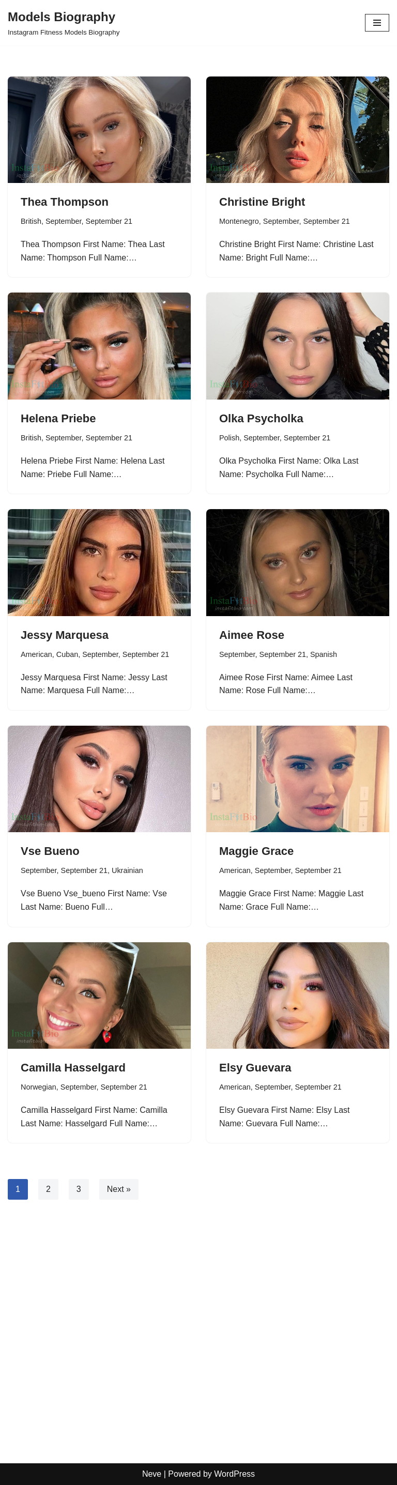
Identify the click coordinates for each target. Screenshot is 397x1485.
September (63, 221)
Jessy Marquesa (65, 635)
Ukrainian (127, 870)
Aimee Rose (251, 635)
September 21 (109, 221)
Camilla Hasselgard (73, 1067)
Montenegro (239, 221)
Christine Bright (262, 201)
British (31, 221)
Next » (119, 1189)
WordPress (234, 1473)
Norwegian (38, 1087)
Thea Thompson (65, 201)
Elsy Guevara (255, 1067)
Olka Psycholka (261, 418)
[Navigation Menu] (377, 23)
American (36, 654)
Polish (229, 438)
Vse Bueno (50, 851)
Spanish (323, 654)
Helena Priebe (58, 418)
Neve (151, 1473)
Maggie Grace (256, 851)
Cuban (67, 654)
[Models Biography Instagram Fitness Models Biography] (63, 22)
